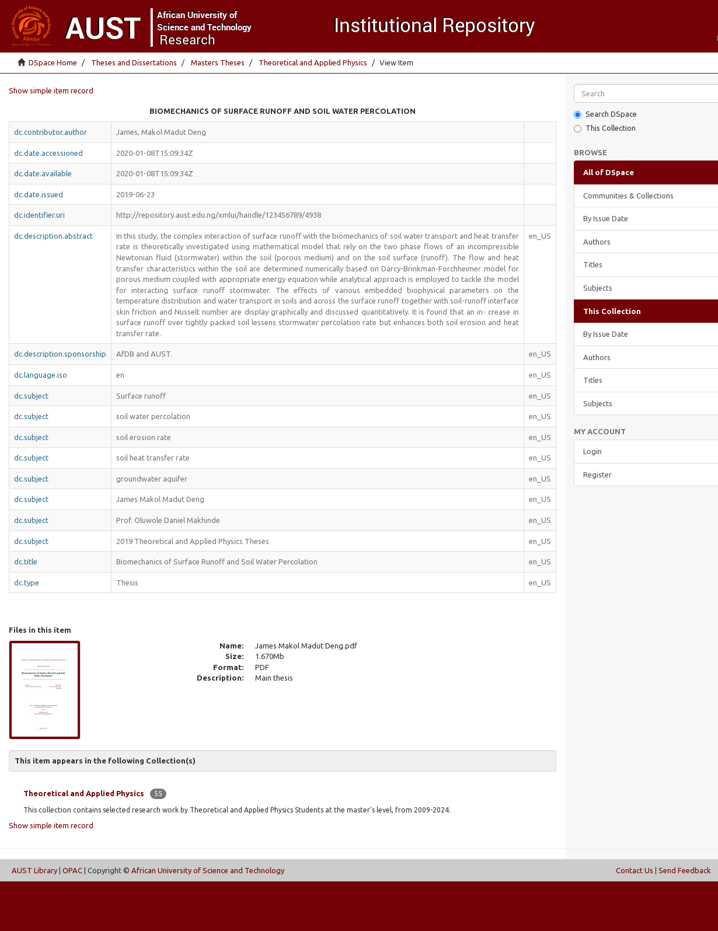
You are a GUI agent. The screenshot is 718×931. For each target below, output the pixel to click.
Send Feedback (684, 870)
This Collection (605, 128)
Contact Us (634, 870)
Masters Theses (218, 62)
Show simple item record (51, 90)
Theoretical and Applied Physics (313, 62)
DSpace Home (53, 62)
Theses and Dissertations (134, 62)
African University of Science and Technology (207, 870)
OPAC (72, 870)
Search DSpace (605, 114)
